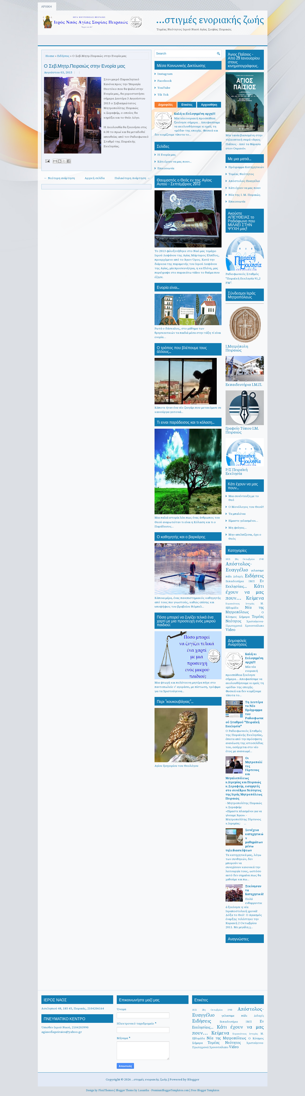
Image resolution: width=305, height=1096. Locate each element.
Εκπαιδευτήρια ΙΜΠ (240, 581)
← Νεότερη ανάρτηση (59, 178)
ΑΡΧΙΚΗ (46, 6)
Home (49, 56)
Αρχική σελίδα (95, 178)
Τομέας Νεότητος (241, 174)
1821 (228, 559)
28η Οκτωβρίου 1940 (249, 559)
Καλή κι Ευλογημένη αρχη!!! (194, 114)
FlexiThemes (106, 1090)
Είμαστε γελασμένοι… (243, 521)
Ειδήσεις (63, 56)
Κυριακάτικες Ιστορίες (240, 603)
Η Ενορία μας (166, 155)
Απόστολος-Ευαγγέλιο (244, 181)
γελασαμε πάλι (234, 1016)
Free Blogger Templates (205, 1090)
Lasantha (143, 1090)
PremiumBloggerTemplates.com (170, 1090)
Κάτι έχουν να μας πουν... (174, 162)
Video (230, 630)
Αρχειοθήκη (209, 104)
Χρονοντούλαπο (254, 626)
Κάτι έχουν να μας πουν (244, 188)
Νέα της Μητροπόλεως (245, 609)
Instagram (164, 74)
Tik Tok (163, 95)
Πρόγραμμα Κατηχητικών (246, 167)
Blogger (193, 1079)
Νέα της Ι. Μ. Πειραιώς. (244, 195)
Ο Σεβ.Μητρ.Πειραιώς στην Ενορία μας (84, 65)
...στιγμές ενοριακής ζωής (210, 20)
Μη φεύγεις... (237, 528)
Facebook (164, 81)
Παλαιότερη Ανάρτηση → (132, 178)
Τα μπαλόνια (236, 514)
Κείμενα (255, 598)
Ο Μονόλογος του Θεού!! (246, 507)
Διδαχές (238, 576)
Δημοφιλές (165, 104)
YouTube (163, 88)
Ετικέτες (186, 104)
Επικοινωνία (165, 168)
